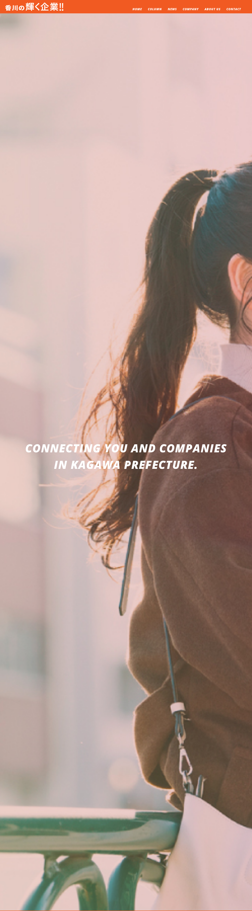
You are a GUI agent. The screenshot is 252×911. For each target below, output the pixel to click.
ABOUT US (212, 9)
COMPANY (191, 9)
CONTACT (233, 9)
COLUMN (155, 9)
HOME (137, 9)
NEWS (172, 9)
